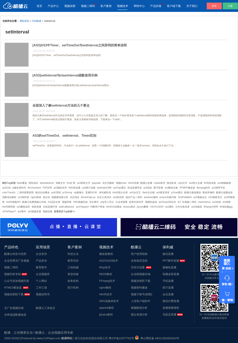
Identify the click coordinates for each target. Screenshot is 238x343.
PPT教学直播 (171, 260)
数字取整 (158, 187)
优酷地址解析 (9, 197)
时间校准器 (210, 183)
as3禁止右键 (195, 183)
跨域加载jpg (226, 206)
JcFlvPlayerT (9, 211)
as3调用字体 (218, 187)
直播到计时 (91, 192)
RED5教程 (105, 274)
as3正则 (6, 187)
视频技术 (122, 6)
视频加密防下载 (14, 294)
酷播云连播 (146, 183)
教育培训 (73, 260)
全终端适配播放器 (15, 314)
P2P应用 (47, 187)
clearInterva (204, 202)
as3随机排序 (60, 187)
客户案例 (105, 6)
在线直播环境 (50, 206)
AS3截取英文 (215, 197)
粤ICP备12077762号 (121, 338)
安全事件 (94, 202)
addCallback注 (66, 206)
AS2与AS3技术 (108, 260)
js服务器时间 (19, 187)
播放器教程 (106, 253)
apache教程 (106, 307)
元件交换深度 (182, 206)
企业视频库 (43, 274)
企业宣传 (41, 253)
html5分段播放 (113, 206)
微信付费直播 (171, 301)
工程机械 (73, 267)
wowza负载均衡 (167, 197)
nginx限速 (36, 197)
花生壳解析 (108, 183)
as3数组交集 (171, 187)
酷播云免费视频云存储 (34, 202)
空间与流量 (138, 267)
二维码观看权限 (25, 192)
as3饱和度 (23, 197)
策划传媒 (73, 274)
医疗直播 (168, 287)
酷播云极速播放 (192, 192)
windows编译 (151, 197)
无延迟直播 (169, 314)
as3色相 (216, 202)
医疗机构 (73, 287)
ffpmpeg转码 (203, 187)
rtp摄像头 (79, 192)
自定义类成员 (104, 197)
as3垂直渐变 (162, 192)
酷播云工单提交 (45, 308)
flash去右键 (148, 192)
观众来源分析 (139, 314)
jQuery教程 (106, 314)
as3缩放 (147, 187)
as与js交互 (135, 192)
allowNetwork (47, 183)
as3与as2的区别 (167, 202)
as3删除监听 (23, 206)
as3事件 (22, 211)
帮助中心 (139, 6)
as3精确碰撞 (224, 183)
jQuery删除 (143, 206)
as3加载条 (196, 206)
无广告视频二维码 (186, 202)
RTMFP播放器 (187, 187)
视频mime (121, 183)
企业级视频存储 (140, 274)
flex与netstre (34, 187)
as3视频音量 (34, 211)
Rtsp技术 (104, 267)
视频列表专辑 (12, 274)
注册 (230, 6)
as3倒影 (226, 202)
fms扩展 (71, 183)
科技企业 (73, 253)
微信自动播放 (42, 192)
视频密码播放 (139, 287)
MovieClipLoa (88, 197)
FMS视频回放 (80, 202)
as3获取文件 (83, 183)
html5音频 (133, 183)
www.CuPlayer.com (49, 338)
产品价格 (155, 6)
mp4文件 (182, 183)
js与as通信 (177, 192)
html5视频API (13, 202)
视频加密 (69, 6)
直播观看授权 (171, 307)
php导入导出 (107, 202)
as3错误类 (118, 197)
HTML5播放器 (13, 287)
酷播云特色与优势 (15, 253)
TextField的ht (185, 197)
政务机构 (73, 280)
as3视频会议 (200, 197)
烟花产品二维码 (134, 197)
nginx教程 (105, 287)
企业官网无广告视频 (16, 260)
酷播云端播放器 (224, 192)
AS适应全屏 (54, 202)
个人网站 (41, 280)
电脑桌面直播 (171, 274)
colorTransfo (8, 192)
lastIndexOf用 (104, 187)
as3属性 (169, 206)
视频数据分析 (139, 307)
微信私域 (171, 183)
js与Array (67, 192)
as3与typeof (82, 206)
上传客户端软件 (140, 301)
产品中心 (53, 6)
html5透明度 (8, 206)
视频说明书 (43, 294)
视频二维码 (88, 6)
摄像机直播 (169, 267)
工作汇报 (41, 287)
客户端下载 (174, 6)
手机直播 (168, 280)
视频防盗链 (151, 202)
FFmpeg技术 (107, 280)
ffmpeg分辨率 (211, 206)
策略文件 (60, 183)
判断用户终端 (97, 206)
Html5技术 (105, 294)
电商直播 (36, 206)
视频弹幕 (66, 202)
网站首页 (24, 21)
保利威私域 (105, 192)
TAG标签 (37, 21)
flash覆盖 (22, 183)
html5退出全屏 (120, 192)
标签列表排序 (136, 202)
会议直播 (168, 294)
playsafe (96, 183)
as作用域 (56, 192)
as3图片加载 (88, 187)
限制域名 (33, 183)
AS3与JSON (157, 206)
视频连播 (47, 211)
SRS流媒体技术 (109, 301)
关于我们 (191, 6)
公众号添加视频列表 (16, 280)
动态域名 (74, 197)
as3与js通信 (119, 187)
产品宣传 (41, 260)
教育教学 (41, 267)
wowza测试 (129, 206)
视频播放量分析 (59, 197)
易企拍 (46, 197)
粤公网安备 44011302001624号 (157, 338)
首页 (39, 6)
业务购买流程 (139, 260)
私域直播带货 (135, 187)
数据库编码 (208, 192)
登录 (214, 6)
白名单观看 (122, 202)
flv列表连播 (74, 187)
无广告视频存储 (14, 308)
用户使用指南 (139, 253)
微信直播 (168, 253)
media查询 (159, 183)
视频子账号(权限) (141, 294)
